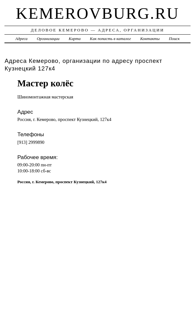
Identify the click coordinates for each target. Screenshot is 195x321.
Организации (48, 38)
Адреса (21, 38)
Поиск (174, 38)
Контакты (150, 38)
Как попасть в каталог (110, 38)
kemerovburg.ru (97, 13)
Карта (74, 38)
